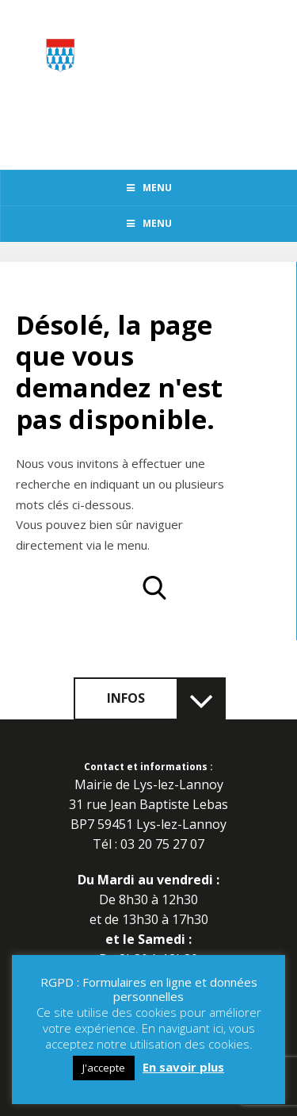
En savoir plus (183, 1067)
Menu (149, 187)
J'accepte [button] (103, 1067)
